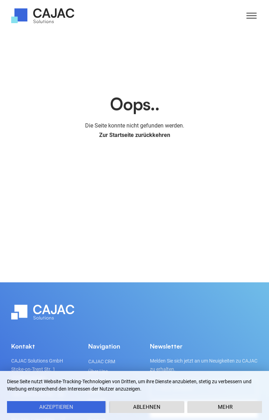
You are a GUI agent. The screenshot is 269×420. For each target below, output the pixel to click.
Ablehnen (146, 407)
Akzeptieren (56, 407)
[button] (251, 15)
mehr (225, 407)
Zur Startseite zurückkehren (134, 136)
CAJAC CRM (101, 361)
